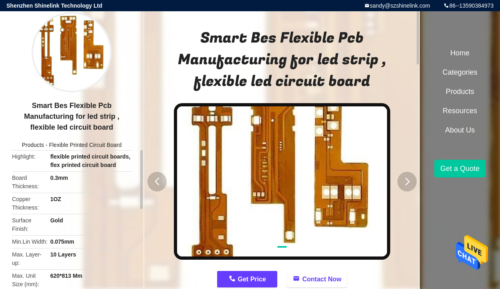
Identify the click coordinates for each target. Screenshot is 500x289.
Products (33, 145)
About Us (460, 130)
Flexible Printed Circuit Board (85, 145)
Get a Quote (460, 169)
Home (460, 53)
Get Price (252, 279)
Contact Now (321, 279)
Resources (460, 111)
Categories (459, 72)
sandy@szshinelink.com (400, 5)
